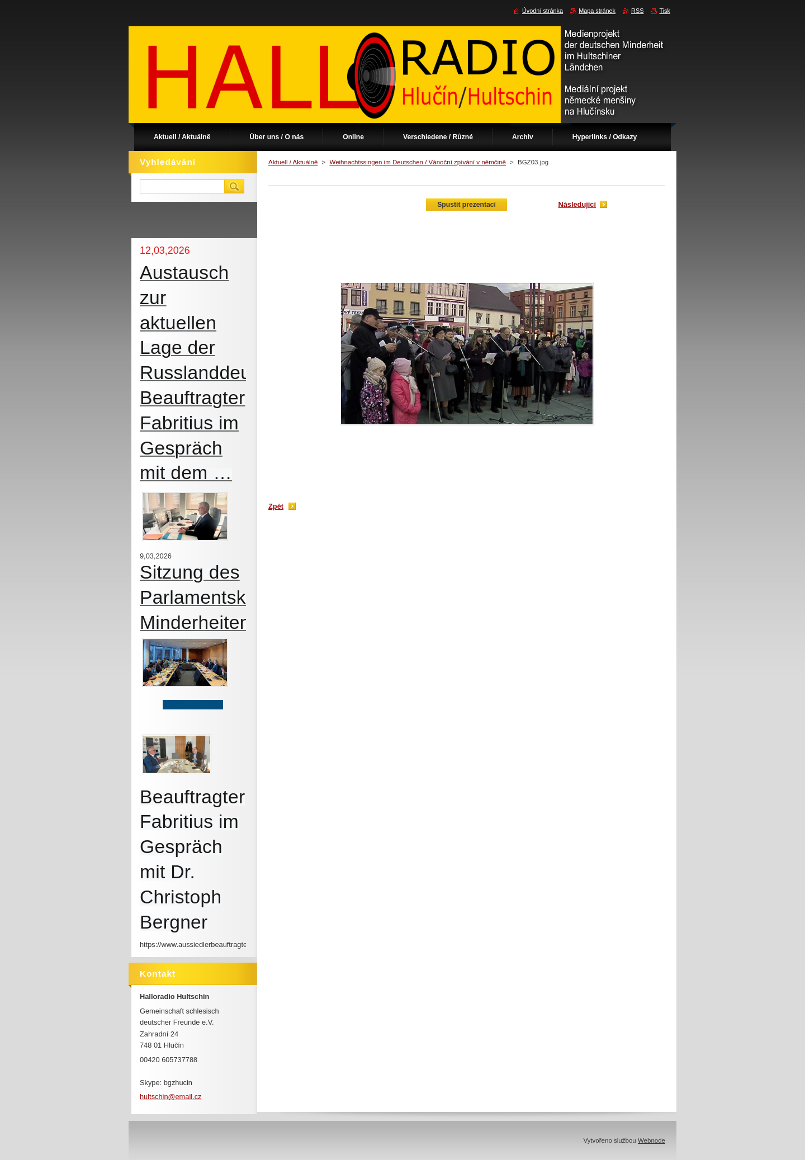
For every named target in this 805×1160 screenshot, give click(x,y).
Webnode (651, 1140)
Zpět (275, 506)
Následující (577, 204)
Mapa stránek (597, 10)
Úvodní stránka (542, 10)
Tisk (664, 10)
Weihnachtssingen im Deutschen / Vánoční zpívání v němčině (417, 162)
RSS (637, 10)
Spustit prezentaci (466, 205)
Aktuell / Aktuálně (293, 162)
